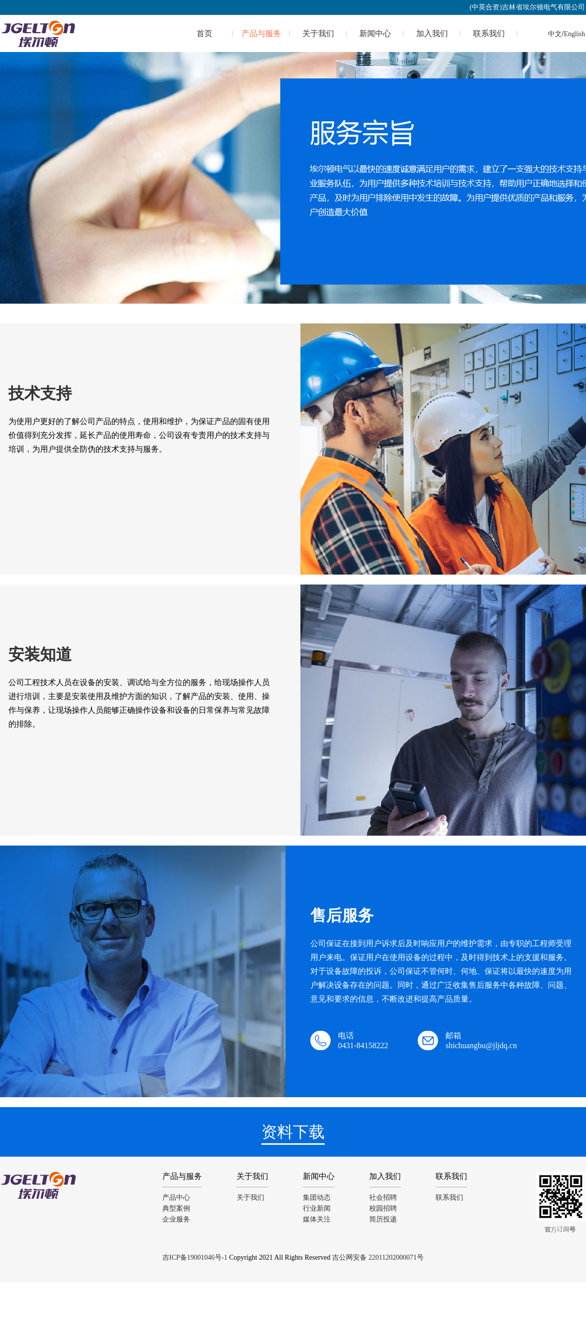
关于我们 (318, 33)
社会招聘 (383, 1197)
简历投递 (383, 1219)
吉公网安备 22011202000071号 (378, 1257)
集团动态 (317, 1197)
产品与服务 (261, 33)
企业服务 (176, 1219)
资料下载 (293, 1132)
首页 (204, 33)
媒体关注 (317, 1219)
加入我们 (432, 33)
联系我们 (489, 33)
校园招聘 (383, 1208)
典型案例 (176, 1208)
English (574, 34)
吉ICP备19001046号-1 (194, 1257)
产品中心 (176, 1197)
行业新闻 (317, 1208)
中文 (555, 34)
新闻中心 (375, 33)
